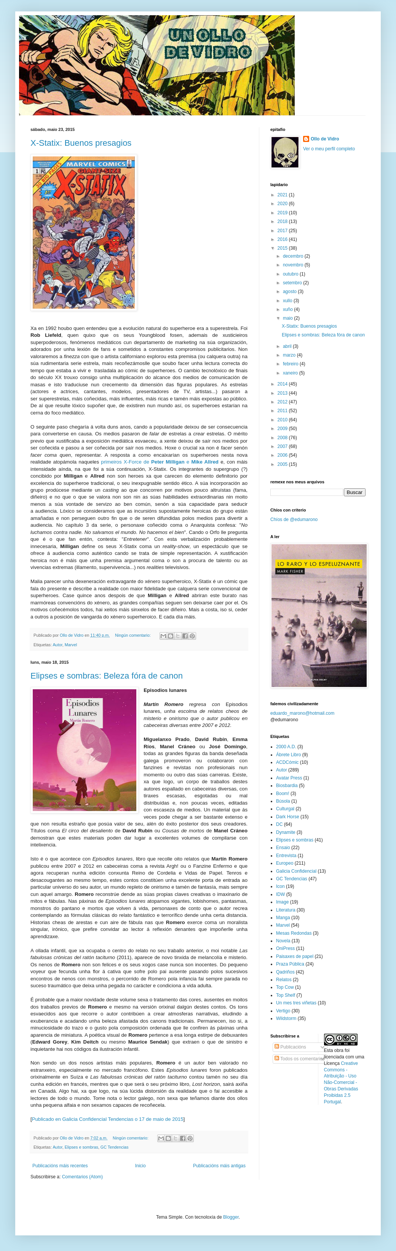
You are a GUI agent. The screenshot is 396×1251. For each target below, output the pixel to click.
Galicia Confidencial (296, 871)
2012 (283, 402)
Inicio (140, 1165)
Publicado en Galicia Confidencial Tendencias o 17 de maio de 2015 (108, 1119)
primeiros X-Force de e (160, 462)
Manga (283, 917)
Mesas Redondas (293, 933)
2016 (283, 239)
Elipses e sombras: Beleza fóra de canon (106, 675)
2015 (283, 248)
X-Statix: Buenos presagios (80, 143)
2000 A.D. (286, 746)
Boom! (282, 793)
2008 (283, 437)
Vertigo (283, 1011)
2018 (283, 221)
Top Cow (285, 987)
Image (282, 902)
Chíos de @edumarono (294, 519)
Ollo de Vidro (325, 139)
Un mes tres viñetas (296, 1003)
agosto (290, 291)
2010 (283, 419)
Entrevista (286, 855)
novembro (294, 265)
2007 (283, 446)
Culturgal (285, 808)
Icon (280, 886)
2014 (283, 384)
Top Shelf (285, 995)
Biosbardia (287, 785)
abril (288, 346)
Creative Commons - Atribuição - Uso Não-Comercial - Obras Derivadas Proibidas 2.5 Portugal (341, 1082)
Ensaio (283, 847)
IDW (280, 894)
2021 (283, 195)
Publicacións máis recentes (60, 1165)
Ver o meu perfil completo (329, 148)
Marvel (71, 644)
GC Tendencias (115, 1147)
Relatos (284, 979)
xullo (288, 300)
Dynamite (285, 832)
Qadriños (285, 972)
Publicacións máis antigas (219, 1165)
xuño (288, 309)
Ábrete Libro (288, 754)
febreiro (291, 364)
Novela (283, 940)
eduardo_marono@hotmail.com (302, 713)
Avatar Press (289, 778)
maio (288, 318)
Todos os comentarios (300, 1058)
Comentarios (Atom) (82, 1176)
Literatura (285, 910)
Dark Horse (287, 816)
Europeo (284, 863)
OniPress (285, 948)
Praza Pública (290, 964)
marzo (290, 355)
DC (279, 824)
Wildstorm (286, 1018)
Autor (57, 644)
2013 (283, 393)
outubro (291, 274)
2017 (283, 230)
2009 (283, 428)
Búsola (283, 801)
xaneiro (291, 373)
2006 (283, 455)
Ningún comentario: (133, 635)
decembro (294, 256)
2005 (283, 464)
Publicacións (290, 1047)
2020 (283, 203)
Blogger (231, 1217)
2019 (283, 212)
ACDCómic (287, 762)
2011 (283, 410)
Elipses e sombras (81, 1147)
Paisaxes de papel (294, 956)
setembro (293, 282)
